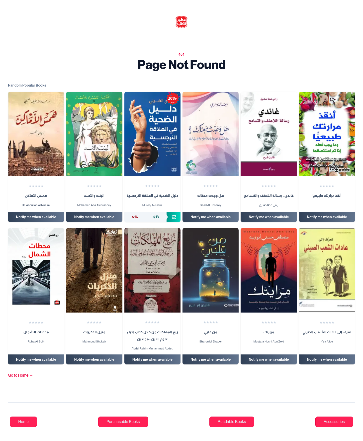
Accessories (334, 422)
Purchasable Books (123, 422)
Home (23, 422)
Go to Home (20, 375)
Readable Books (232, 422)
